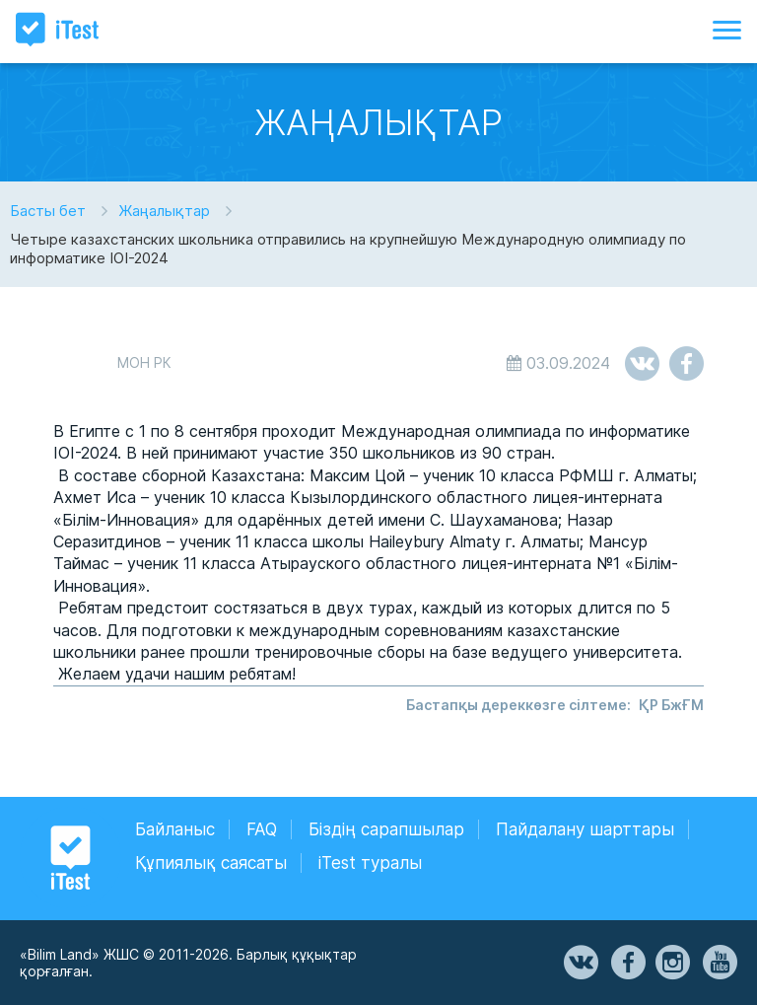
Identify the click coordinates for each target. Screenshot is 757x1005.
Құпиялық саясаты (211, 863)
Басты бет (48, 210)
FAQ (261, 829)
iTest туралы (370, 863)
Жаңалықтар (164, 210)
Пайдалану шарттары (585, 829)
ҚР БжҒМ (671, 704)
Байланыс (175, 829)
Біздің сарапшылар (386, 829)
